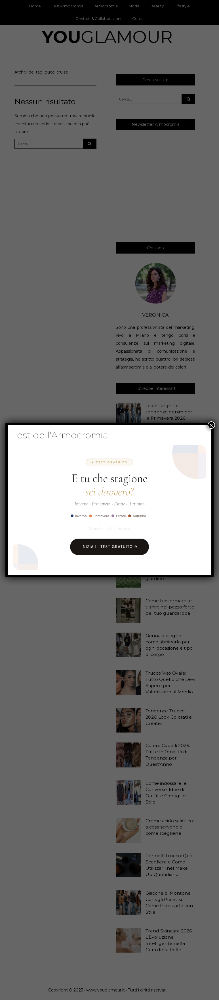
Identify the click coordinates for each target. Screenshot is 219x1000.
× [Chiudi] (211, 425)
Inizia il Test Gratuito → (109, 546)
